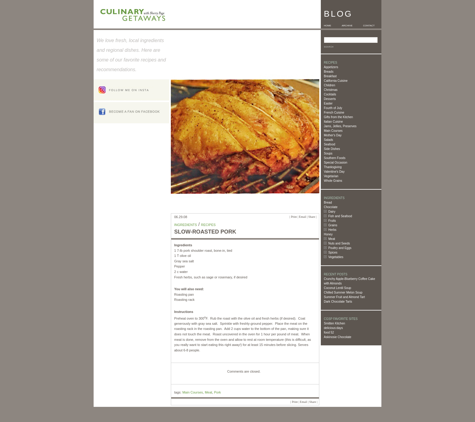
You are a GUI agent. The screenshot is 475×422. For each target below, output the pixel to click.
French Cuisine (334, 112)
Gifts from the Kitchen (338, 117)
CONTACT (369, 25)
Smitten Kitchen (334, 323)
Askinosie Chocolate (337, 337)
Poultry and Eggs (339, 248)
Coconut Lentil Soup (337, 288)
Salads (328, 139)
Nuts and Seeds (339, 243)
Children (329, 85)
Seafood (329, 144)
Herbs (332, 229)
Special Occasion (335, 162)
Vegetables (336, 257)
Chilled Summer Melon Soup (343, 292)
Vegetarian (331, 176)
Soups (328, 153)
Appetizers (331, 67)
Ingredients (185, 225)
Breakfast (330, 76)
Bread (328, 202)
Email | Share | (308, 216)
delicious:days (333, 328)
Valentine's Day (334, 171)
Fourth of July (333, 108)
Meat (331, 239)
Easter (328, 103)
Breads (329, 71)
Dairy (331, 211)
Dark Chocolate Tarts (338, 301)
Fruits (332, 220)
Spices (332, 252)
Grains (332, 225)
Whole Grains (333, 180)
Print (294, 216)
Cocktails (330, 94)
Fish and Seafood (340, 216)
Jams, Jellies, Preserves (340, 126)
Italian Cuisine (333, 121)
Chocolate (330, 207)
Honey (328, 234)
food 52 (329, 332)
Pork (217, 392)
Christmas (330, 89)
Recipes (208, 225)
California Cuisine (335, 80)
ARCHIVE (347, 25)
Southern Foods (334, 158)
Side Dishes (332, 149)
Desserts (330, 99)
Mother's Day (333, 135)
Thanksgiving (333, 167)
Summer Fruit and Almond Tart (344, 297)
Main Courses (333, 130)
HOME (327, 25)
